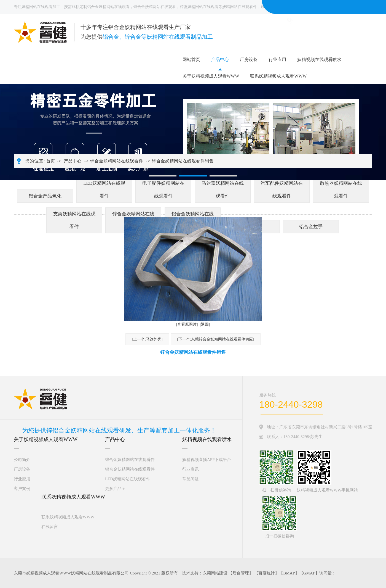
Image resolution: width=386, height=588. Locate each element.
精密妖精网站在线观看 (199, 7)
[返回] (205, 324)
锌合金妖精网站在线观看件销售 (183, 161)
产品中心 (220, 59)
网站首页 (191, 59)
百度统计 (266, 573)
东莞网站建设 (215, 573)
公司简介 (22, 459)
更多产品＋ (115, 488)
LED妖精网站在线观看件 (104, 190)
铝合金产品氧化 (45, 196)
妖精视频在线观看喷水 (319, 59)
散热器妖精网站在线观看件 (341, 190)
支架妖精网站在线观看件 (74, 220)
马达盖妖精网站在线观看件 (223, 190)
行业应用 (277, 59)
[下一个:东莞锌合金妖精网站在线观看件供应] (215, 339)
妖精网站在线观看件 (239, 7)
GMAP (309, 573)
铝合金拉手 (311, 226)
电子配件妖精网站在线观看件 (163, 190)
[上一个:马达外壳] (147, 339)
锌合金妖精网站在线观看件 (116, 161)
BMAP (289, 573)
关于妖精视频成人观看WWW (211, 76)
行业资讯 (190, 469)
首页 (50, 161)
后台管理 (240, 573)
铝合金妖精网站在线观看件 (130, 469)
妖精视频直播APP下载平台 (206, 459)
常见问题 (190, 479)
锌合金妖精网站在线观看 (154, 7)
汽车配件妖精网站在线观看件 (282, 190)
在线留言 (49, 526)
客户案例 (22, 488)
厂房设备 (249, 59)
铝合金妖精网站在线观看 (108, 7)
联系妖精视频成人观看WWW (278, 76)
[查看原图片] (187, 324)
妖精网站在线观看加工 (41, 7)
